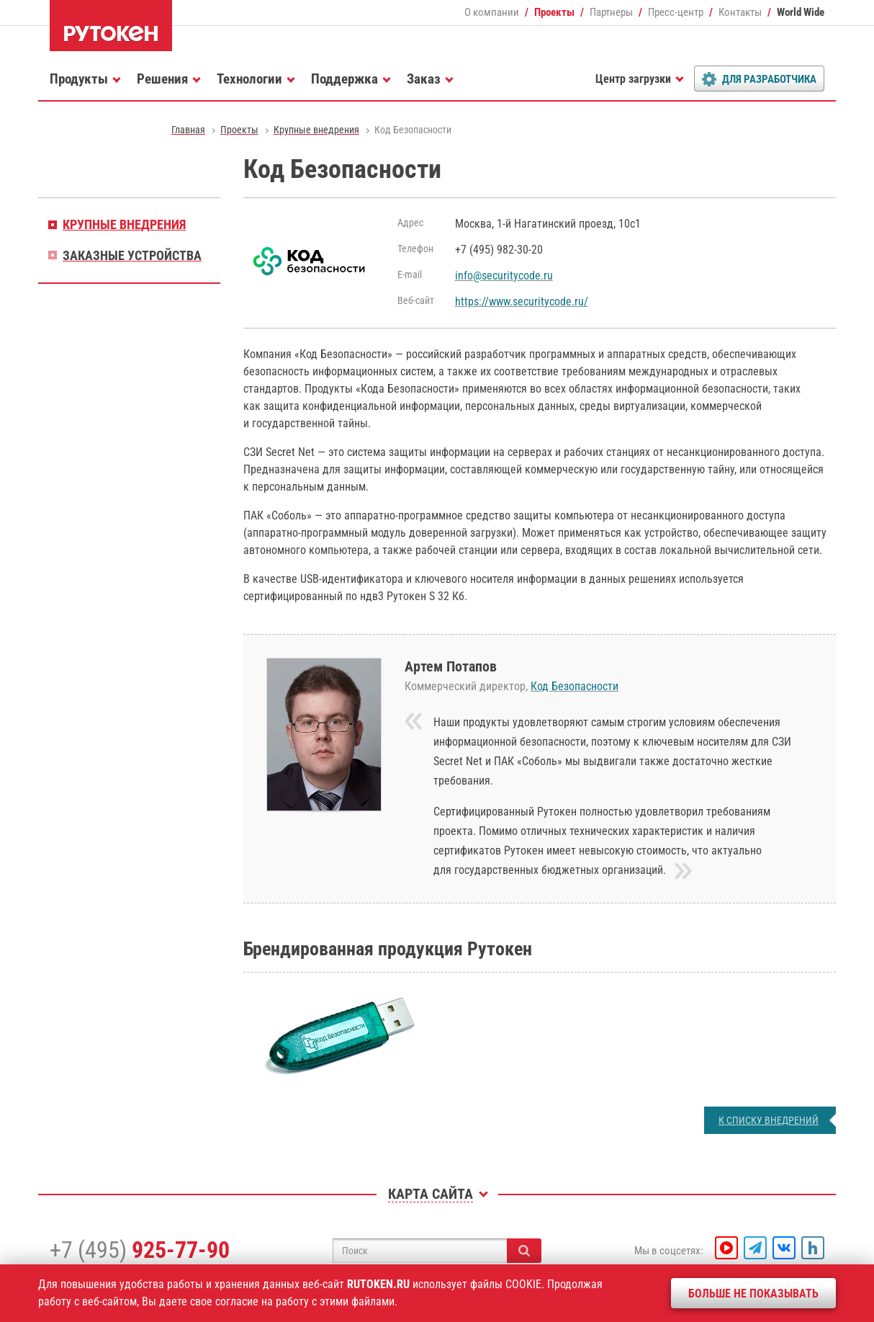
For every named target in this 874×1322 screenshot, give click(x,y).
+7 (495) (140, 1250)
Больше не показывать (753, 1293)
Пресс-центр (675, 12)
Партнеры (611, 12)
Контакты (740, 12)
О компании (491, 12)
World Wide (800, 12)
